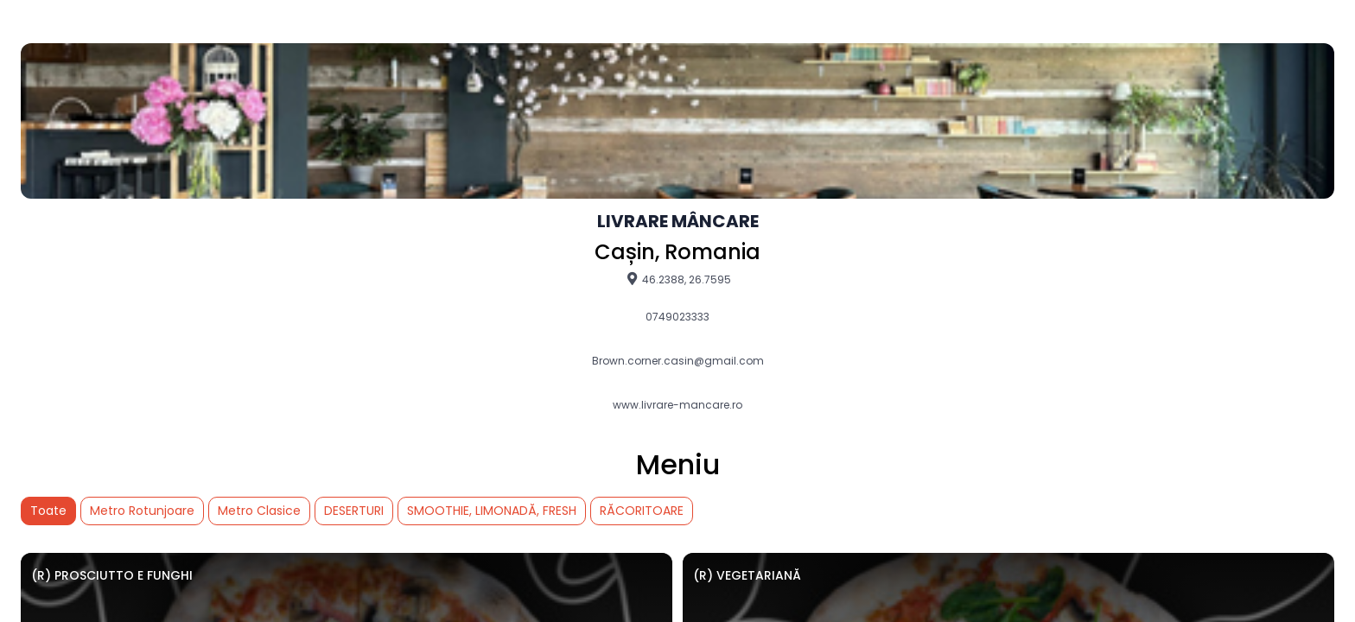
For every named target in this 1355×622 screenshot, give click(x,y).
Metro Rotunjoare (142, 510)
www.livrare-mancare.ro (677, 405)
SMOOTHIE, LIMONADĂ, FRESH (491, 510)
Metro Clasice (259, 510)
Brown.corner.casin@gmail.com (678, 361)
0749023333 (677, 317)
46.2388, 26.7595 (678, 279)
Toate (48, 510)
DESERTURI (354, 510)
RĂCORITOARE (642, 510)
